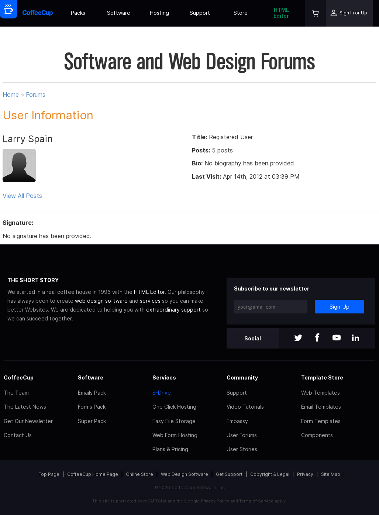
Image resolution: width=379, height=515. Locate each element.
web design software (101, 301)
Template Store (322, 377)
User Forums (242, 435)
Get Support (229, 474)
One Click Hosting (174, 407)
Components (317, 435)
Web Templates (320, 392)
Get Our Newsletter (28, 421)
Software (118, 13)
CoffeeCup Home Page (92, 474)
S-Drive (161, 392)
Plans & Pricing (170, 449)
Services (164, 377)
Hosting (159, 13)
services (150, 301)
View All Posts (22, 195)
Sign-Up (339, 306)
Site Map (330, 474)
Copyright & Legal (269, 474)
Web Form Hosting (174, 435)
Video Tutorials (245, 407)
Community (242, 377)
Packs (78, 13)
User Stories (242, 449)
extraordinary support (173, 309)
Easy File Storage (174, 421)
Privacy (305, 474)
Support (200, 13)
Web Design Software (184, 474)
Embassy (237, 421)
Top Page (49, 474)
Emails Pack (92, 392)
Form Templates (321, 421)
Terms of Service (256, 501)
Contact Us (18, 435)
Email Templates (321, 407)
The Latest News (25, 407)
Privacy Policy (215, 501)
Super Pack (92, 421)
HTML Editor (281, 13)
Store (241, 13)
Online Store (139, 474)
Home (11, 94)
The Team (16, 392)
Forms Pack (92, 407)
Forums (35, 94)
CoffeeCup (19, 377)
